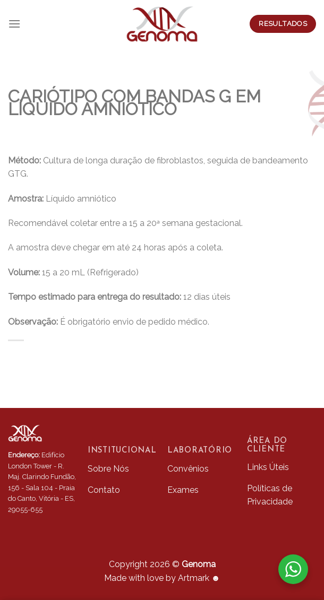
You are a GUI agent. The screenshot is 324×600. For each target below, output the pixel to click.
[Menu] (14, 24)
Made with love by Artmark (162, 578)
